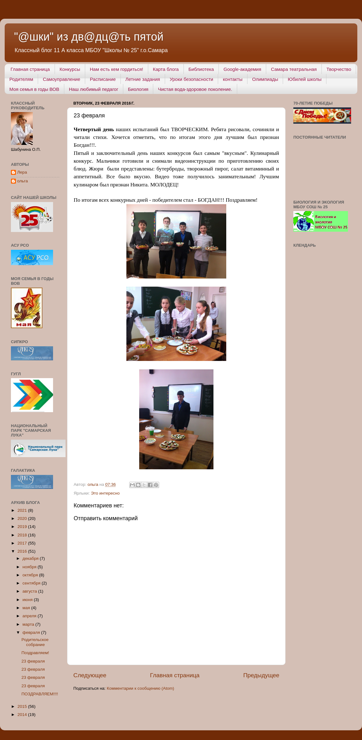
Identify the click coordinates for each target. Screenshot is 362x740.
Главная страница (30, 69)
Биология (138, 89)
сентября (32, 583)
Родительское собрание (35, 642)
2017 (22, 543)
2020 (22, 518)
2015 (22, 706)
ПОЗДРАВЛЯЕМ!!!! (40, 694)
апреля (29, 616)
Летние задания (142, 79)
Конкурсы (70, 69)
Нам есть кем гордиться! (116, 69)
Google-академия (242, 69)
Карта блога (166, 69)
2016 (22, 551)
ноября (29, 567)
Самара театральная (294, 69)
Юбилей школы (304, 79)
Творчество (338, 69)
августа (30, 591)
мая (26, 607)
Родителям (21, 79)
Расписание (103, 79)
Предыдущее (261, 675)
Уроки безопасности (191, 79)
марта (28, 624)
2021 (22, 510)
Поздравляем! (35, 652)
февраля (31, 632)
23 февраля (33, 661)
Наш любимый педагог (93, 89)
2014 (22, 714)
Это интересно (105, 493)
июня (28, 599)
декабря (31, 558)
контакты (232, 79)
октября (30, 575)
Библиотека (201, 69)
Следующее (89, 675)
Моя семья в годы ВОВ (34, 89)
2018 (22, 535)
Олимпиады (265, 79)
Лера (22, 172)
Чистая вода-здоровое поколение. (195, 89)
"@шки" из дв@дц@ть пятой (89, 36)
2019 (22, 526)
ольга (22, 181)
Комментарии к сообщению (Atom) (140, 688)
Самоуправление (61, 79)
